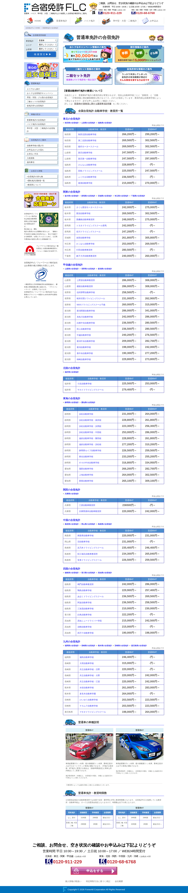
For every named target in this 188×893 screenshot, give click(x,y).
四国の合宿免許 (71, 568)
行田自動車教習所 (84, 250)
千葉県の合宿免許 (138, 196)
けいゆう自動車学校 (89, 700)
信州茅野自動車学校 (86, 292)
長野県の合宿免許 (88, 269)
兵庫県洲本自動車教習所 (90, 511)
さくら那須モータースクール (89, 207)
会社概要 (119, 881)
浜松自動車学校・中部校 (90, 432)
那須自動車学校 (83, 213)
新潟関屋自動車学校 (86, 311)
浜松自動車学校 (86, 414)
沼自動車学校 (83, 541)
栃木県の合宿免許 (72, 196)
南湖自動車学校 (85, 183)
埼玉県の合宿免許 (121, 196)
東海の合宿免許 (71, 398)
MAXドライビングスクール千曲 (91, 305)
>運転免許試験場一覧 (36, 181)
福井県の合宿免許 (72, 372)
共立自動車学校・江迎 (90, 681)
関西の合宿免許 (71, 489)
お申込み (154, 21)
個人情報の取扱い (73, 881)
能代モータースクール (88, 146)
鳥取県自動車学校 (85, 535)
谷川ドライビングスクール (88, 231)
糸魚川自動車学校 (85, 317)
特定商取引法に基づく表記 (98, 881)
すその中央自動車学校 (89, 462)
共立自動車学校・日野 (90, 669)
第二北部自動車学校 (87, 140)
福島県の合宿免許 (105, 123)
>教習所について (34, 185)
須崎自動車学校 (84, 627)
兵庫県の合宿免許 (72, 494)
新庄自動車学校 (85, 152)
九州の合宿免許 (71, 641)
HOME (38, 21)
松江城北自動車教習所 (87, 554)
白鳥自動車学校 (84, 615)
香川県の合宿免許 (88, 573)
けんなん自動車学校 (87, 165)
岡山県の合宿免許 (88, 524)
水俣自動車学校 (87, 687)
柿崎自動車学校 (84, 359)
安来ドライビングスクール (89, 560)
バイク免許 (89, 21)
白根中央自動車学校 (86, 323)
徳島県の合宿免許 (72, 573)
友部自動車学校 (83, 238)
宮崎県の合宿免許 (121, 646)
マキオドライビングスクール (93, 712)
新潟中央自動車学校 (86, 341)
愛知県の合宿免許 (88, 402)
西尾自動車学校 (86, 481)
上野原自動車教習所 (86, 280)
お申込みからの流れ (35, 150)
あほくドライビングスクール (90, 596)
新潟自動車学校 (84, 347)
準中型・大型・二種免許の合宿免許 (41, 129)
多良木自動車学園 (88, 693)
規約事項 (30, 162)
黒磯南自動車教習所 (85, 219)
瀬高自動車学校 (87, 657)
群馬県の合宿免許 (88, 196)
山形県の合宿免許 (88, 123)
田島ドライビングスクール (90, 171)
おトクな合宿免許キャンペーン (40, 93)
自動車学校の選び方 (35, 146)
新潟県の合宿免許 (105, 269)
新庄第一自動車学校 (87, 159)
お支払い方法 (32, 154)
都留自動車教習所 (85, 286)
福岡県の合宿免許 (72, 646)
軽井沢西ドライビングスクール (91, 298)
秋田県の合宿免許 (72, 123)
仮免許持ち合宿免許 (35, 106)
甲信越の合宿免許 (73, 264)
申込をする (94, 871)
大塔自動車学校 (87, 663)
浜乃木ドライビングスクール (90, 548)
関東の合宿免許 (71, 192)
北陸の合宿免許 (71, 368)
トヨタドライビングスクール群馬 (91, 225)
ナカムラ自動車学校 (89, 706)
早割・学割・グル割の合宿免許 (40, 97)
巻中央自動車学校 (85, 353)
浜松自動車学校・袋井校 (90, 420)
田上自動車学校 (84, 329)
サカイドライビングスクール (90, 390)
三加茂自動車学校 (85, 608)
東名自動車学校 (86, 456)
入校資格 (30, 158)
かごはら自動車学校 (85, 244)
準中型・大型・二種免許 (125, 21)
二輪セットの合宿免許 (36, 101)
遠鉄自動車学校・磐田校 (90, 438)
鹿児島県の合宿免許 (139, 646)
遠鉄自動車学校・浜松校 (90, 444)
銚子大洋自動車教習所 (86, 256)
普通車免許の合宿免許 (36, 120)
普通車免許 (61, 21)
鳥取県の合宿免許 (72, 524)
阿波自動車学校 (84, 602)
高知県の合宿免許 (105, 573)
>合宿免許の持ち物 (35, 176)
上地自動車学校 (86, 475)
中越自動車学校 (84, 335)
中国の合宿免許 (71, 520)
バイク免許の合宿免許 (36, 124)
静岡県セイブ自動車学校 (90, 450)
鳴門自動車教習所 (85, 584)
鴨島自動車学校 (84, 590)
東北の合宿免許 (71, 118)
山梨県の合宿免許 (72, 269)
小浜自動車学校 (84, 383)
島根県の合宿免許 (105, 524)
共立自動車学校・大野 (90, 675)
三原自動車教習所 (87, 505)
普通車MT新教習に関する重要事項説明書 (92, 104)
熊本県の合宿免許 (105, 646)
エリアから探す (33, 89)
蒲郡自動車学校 (86, 469)
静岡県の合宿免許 (72, 402)
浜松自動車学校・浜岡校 (90, 426)
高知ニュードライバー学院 (89, 621)
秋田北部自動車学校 (87, 134)
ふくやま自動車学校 (87, 177)
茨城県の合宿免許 (105, 196)
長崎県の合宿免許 (88, 646)
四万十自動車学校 (85, 633)
